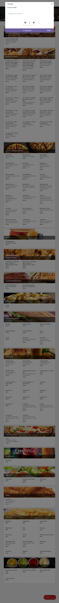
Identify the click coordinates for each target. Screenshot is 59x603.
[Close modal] (52, 4)
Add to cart (37, 30)
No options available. (12, 7)
